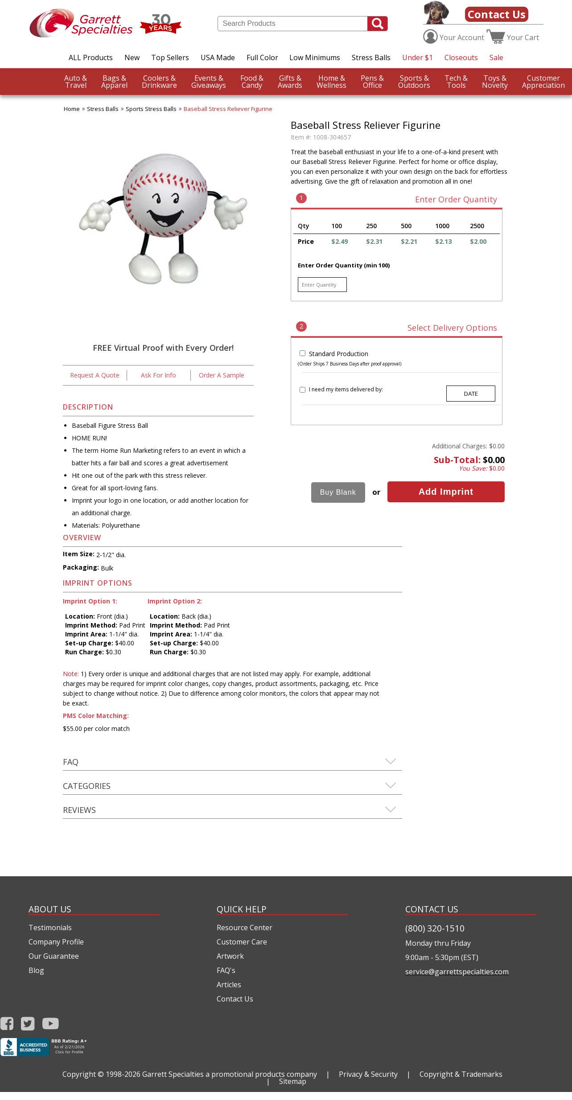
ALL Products (91, 57)
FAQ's (226, 970)
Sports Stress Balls (151, 109)
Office (372, 81)
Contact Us (497, 14)
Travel (75, 81)
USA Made (218, 57)
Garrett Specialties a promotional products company (229, 1074)
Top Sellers (170, 57)
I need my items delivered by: (346, 389)
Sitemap (292, 1081)
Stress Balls (371, 57)
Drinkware (159, 81)
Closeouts (461, 57)
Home (72, 109)
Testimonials (50, 927)
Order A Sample (221, 375)
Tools (456, 81)
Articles (229, 984)
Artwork (230, 956)
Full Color (262, 57)
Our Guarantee (54, 956)
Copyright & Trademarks (461, 1074)
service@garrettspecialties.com (457, 971)
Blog (36, 970)
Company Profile (56, 941)
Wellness (331, 81)
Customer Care (242, 941)
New (132, 57)
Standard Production (338, 353)
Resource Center (244, 927)
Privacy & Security (368, 1074)
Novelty (495, 81)
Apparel (114, 81)
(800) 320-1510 (435, 928)
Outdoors (414, 81)
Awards (290, 81)
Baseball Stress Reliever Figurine (228, 109)
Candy (251, 81)
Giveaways (208, 81)
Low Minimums (314, 57)
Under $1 (417, 57)
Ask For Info (158, 375)
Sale (496, 57)
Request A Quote (94, 375)
